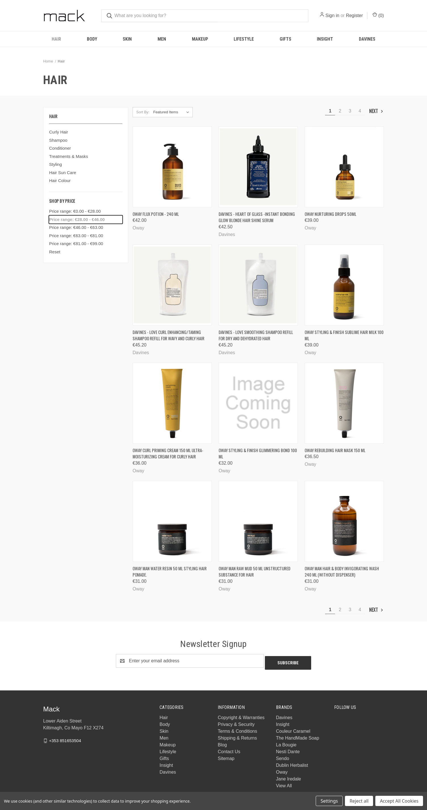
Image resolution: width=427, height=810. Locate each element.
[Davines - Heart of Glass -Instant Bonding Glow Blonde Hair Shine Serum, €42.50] (258, 167)
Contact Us (229, 749)
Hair (56, 39)
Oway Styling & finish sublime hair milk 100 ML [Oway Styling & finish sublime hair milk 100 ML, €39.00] (344, 335)
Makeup (200, 39)
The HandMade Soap (297, 736)
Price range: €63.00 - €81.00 (76, 235)
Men (162, 39)
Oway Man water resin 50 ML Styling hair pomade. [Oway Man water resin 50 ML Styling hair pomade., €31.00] (170, 571)
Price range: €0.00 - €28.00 (75, 211)
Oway (282, 770)
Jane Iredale (288, 776)
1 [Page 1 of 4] (330, 110)
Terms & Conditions (237, 729)
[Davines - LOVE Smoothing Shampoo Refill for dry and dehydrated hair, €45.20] (258, 285)
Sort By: (142, 112)
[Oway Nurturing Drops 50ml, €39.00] (344, 167)
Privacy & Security (236, 722)
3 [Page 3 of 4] (350, 110)
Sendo (282, 756)
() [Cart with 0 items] (378, 15)
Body (92, 39)
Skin (127, 39)
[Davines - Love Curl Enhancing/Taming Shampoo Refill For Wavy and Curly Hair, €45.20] (172, 285)
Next (376, 111)
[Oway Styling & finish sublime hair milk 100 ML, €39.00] (344, 285)
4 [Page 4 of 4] (360, 110)
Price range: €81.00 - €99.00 (76, 243)
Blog (222, 742)
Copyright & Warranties (241, 715)
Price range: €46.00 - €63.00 (76, 227)
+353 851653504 (65, 738)
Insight (325, 39)
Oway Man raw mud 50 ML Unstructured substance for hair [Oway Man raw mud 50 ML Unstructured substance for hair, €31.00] (254, 571)
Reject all (359, 801)
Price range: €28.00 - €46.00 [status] (77, 219)
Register (354, 15)
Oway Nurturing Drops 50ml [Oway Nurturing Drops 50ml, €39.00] (330, 214)
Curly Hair (58, 132)
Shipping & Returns (237, 736)
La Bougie (286, 742)
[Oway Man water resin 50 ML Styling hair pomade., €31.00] (172, 521)
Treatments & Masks (68, 156)
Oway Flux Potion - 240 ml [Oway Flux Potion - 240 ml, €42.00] (156, 214)
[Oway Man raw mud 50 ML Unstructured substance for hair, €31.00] (258, 521)
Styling (55, 164)
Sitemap (226, 756)
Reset (54, 251)
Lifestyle (244, 39)
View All (284, 783)
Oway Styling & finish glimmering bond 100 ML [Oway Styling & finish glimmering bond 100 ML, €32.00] (258, 453)
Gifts (285, 39)
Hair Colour (60, 180)
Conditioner (60, 148)
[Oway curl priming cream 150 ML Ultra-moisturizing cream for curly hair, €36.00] (172, 403)
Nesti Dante (288, 749)
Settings (329, 801)
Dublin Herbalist (292, 763)
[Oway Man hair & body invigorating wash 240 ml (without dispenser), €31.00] (344, 521)
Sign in (332, 15)
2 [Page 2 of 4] (340, 110)
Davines (367, 39)
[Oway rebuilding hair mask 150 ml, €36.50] (344, 403)
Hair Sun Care (62, 172)
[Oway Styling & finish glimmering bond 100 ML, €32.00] (258, 403)
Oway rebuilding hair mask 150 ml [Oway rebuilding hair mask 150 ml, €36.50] (335, 450)
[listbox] (172, 112)
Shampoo (58, 140)
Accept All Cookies (399, 801)
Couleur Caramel (293, 729)
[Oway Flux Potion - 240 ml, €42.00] (172, 167)
